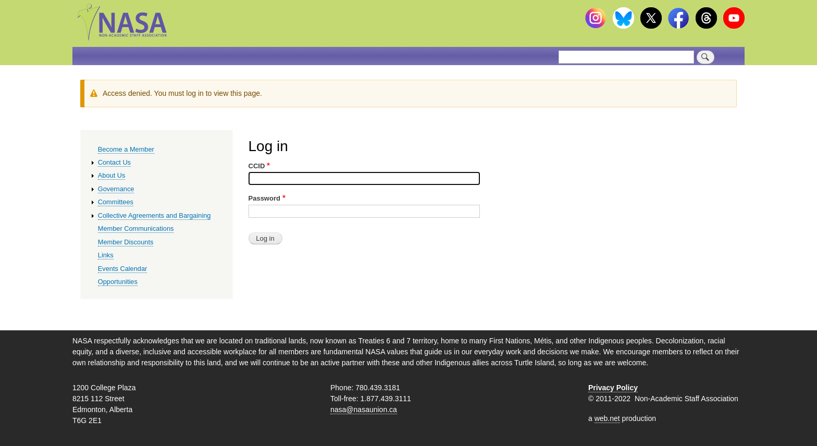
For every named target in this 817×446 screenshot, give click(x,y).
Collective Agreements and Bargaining (154, 215)
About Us (112, 175)
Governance (116, 189)
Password (264, 198)
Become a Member (126, 149)
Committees (115, 202)
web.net (607, 418)
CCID (257, 166)
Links (106, 255)
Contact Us (114, 162)
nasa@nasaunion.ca (363, 409)
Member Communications (136, 228)
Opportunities (118, 282)
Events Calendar (122, 268)
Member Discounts (126, 242)
